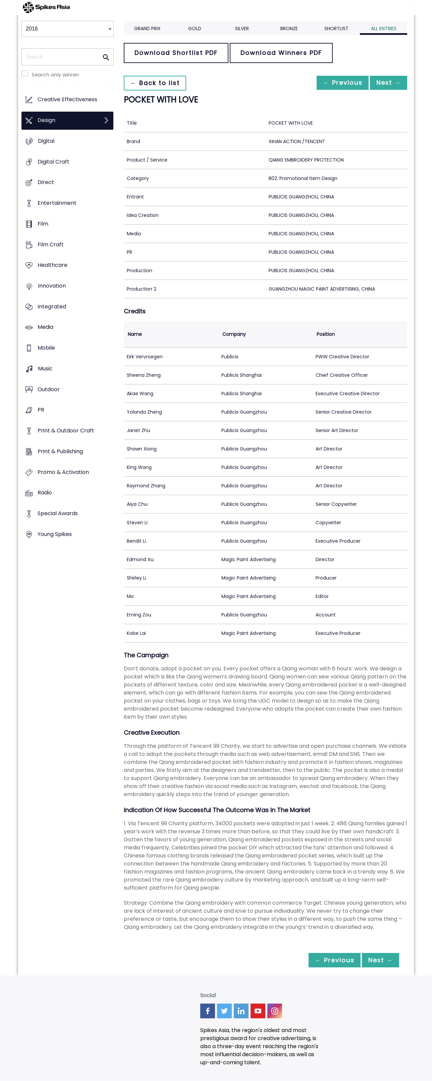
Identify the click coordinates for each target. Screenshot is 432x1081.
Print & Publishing (60, 451)
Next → (386, 83)
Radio (45, 493)
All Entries (383, 28)
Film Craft (51, 244)
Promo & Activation (63, 472)
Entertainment (57, 203)
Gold (194, 28)
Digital (46, 141)
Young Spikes (55, 534)
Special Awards (58, 513)
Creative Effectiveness (67, 100)
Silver (242, 28)
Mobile (46, 348)
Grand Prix (147, 28)
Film (43, 224)
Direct (46, 182)
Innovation (52, 286)
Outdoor (49, 389)
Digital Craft (53, 162)
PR (41, 410)
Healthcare (52, 265)
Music (45, 368)
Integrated (52, 306)
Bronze (289, 28)
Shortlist (336, 28)
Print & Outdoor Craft (66, 431)
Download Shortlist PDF (176, 53)
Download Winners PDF (281, 53)
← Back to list (156, 83)
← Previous (337, 83)
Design (46, 120)
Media (45, 327)
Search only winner (55, 74)
